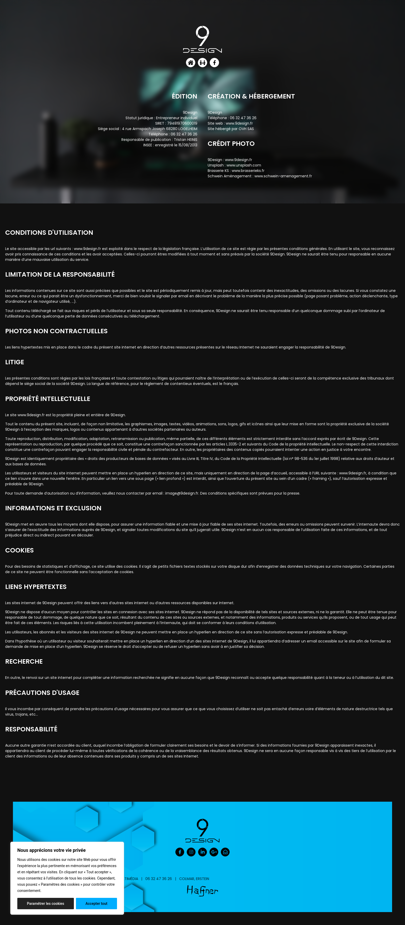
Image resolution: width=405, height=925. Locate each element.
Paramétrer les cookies (45, 903)
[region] (67, 878)
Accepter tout (96, 903)
